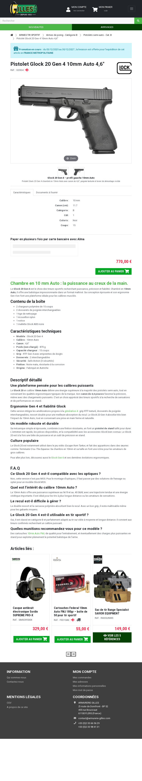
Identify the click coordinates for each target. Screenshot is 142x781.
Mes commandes (82, 677)
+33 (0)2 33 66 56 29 (88, 723)
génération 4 (71, 411)
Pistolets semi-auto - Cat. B (97, 35)
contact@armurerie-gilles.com (94, 718)
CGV (9, 702)
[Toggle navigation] (131, 9)
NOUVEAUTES (36, 27)
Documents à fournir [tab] (47, 192)
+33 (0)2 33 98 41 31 (88, 726)
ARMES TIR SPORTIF (29, 35)
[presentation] (68, 654)
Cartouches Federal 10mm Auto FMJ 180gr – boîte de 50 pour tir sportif (70, 611)
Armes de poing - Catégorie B (61, 35)
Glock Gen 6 (57, 457)
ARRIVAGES (107, 27)
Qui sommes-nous (16, 677)
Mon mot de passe (83, 690)
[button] (63, 172)
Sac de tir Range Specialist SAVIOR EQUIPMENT (112, 611)
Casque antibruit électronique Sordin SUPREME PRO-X (25, 611)
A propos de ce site (17, 707)
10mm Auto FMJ (36, 533)
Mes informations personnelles (89, 686)
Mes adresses (80, 681)
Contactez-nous (15, 681)
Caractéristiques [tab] (21, 192)
